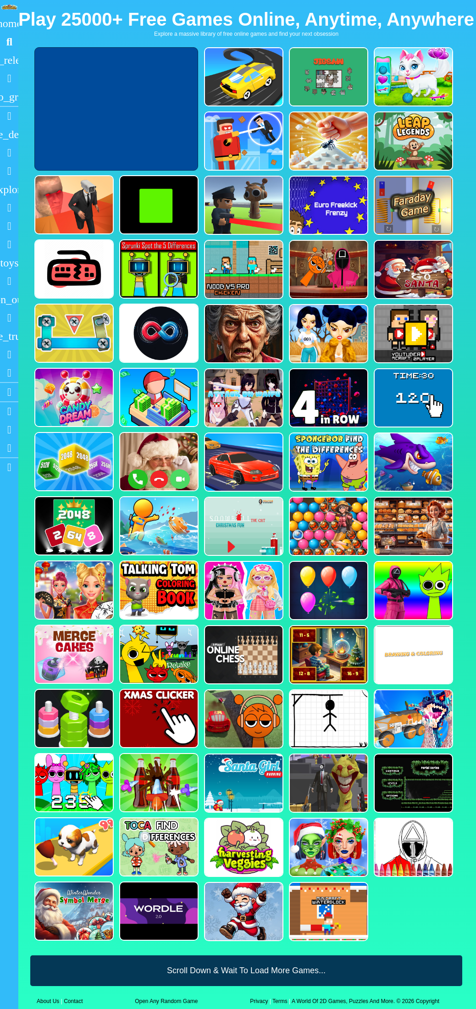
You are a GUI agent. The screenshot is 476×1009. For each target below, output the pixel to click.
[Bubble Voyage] (327, 526)
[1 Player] (9, 299)
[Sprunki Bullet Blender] (243, 205)
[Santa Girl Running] (243, 783)
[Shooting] (9, 208)
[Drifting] (9, 354)
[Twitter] (9, 448)
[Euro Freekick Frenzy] (327, 205)
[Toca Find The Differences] (158, 846)
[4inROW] (327, 397)
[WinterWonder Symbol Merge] (73, 911)
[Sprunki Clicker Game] (73, 782)
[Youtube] (9, 411)
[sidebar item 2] (9, 467)
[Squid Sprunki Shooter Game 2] (412, 590)
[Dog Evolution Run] (73, 846)
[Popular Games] (9, 78)
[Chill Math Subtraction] (327, 654)
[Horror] (9, 318)
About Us (48, 1001)
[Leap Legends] (412, 141)
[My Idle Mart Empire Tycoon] (158, 397)
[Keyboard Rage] (73, 269)
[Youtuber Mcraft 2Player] (412, 333)
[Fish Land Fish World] (158, 525)
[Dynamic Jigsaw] (327, 76)
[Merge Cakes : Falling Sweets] (73, 654)
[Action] (9, 134)
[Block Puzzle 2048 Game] (73, 525)
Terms (280, 1001)
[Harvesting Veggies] (243, 847)
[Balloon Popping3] (327, 590)
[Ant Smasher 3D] (327, 141)
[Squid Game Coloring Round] (412, 847)
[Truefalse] (158, 204)
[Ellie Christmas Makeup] (327, 847)
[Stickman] (9, 244)
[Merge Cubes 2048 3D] (73, 461)
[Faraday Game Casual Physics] (412, 205)
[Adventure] (9, 189)
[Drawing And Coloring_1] (412, 654)
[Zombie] (9, 226)
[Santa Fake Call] (158, 461)
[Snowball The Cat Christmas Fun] (243, 526)
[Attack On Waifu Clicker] (243, 397)
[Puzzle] (9, 153)
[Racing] (9, 116)
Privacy (259, 1001)
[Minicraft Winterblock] (327, 911)
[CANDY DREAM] (73, 397)
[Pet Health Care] (412, 76)
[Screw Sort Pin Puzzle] (158, 782)
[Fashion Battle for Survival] (327, 333)
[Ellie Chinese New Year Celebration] (73, 590)
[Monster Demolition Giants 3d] (412, 718)
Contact (73, 1001)
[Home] (9, 23)
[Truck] (9, 336)
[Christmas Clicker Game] (158, 718)
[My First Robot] (243, 590)
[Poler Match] (158, 333)
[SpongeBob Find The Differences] (327, 462)
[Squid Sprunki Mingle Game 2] (327, 269)
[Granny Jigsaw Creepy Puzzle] (243, 333)
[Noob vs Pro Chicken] (243, 269)
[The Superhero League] (243, 141)
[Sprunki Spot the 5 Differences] (158, 269)
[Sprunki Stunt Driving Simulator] (243, 718)
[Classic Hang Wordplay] (327, 718)
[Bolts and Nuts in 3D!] (73, 333)
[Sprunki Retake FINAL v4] (158, 654)
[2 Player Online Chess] (243, 654)
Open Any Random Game (166, 1001)
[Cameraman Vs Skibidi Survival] (73, 204)
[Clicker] (9, 373)
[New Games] (9, 60)
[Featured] (9, 97)
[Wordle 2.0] (158, 911)
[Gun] (9, 281)
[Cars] (9, 263)
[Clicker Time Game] (412, 397)
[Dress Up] (9, 171)
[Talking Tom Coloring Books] (158, 590)
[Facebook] (9, 430)
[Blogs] (9, 392)
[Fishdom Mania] (412, 462)
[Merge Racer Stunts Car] (243, 76)
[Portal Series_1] (412, 783)
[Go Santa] (412, 269)
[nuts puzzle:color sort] (73, 718)
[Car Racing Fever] (243, 462)
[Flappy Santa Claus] (243, 911)
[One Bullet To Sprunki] (327, 783)
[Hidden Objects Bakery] (412, 526)
